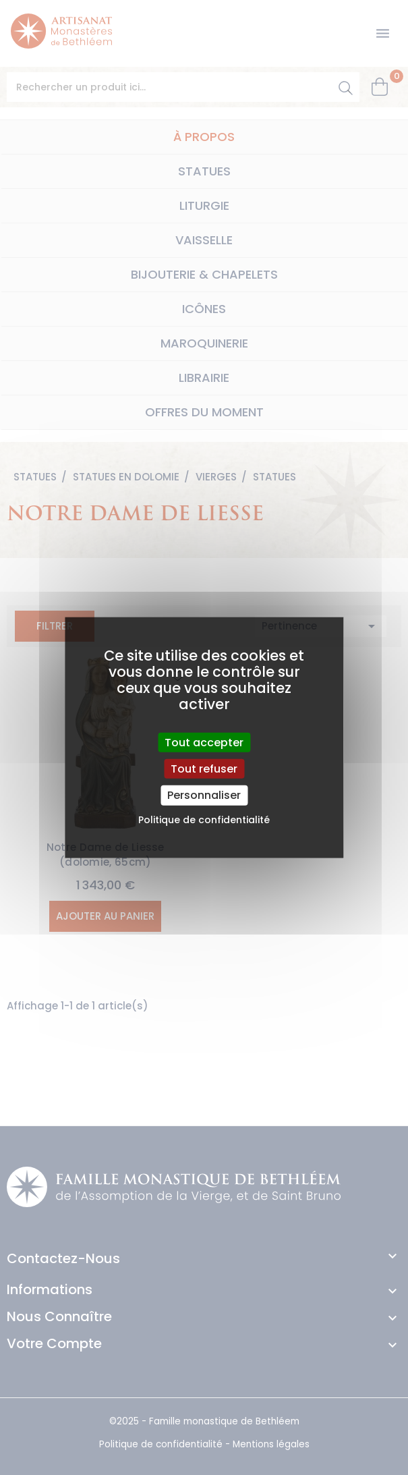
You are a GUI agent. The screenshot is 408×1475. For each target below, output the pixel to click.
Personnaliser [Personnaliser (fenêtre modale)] (204, 795)
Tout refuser (204, 769)
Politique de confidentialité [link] (204, 819)
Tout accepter (204, 742)
